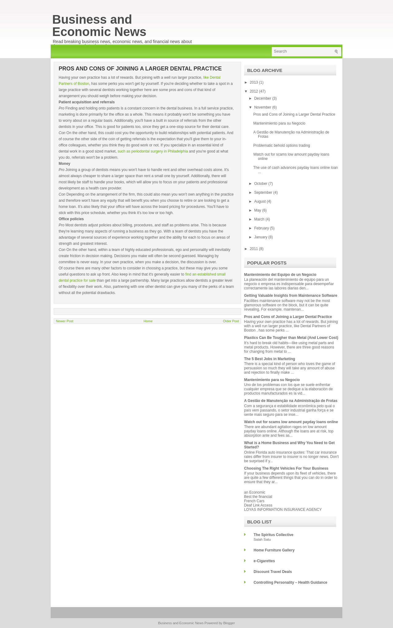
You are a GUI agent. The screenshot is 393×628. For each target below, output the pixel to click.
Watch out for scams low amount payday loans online (291, 422)
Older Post (231, 321)
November (263, 107)
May (258, 210)
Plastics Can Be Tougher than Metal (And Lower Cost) (291, 338)
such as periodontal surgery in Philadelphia (153, 151)
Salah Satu (262, 539)
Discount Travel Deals (273, 572)
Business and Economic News (99, 25)
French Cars (254, 501)
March (260, 219)
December (263, 98)
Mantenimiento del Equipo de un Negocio (280, 274)
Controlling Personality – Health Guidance (290, 582)
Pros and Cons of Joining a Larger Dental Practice (294, 114)
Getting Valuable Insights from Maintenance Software (290, 295)
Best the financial (258, 497)
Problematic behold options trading (281, 145)
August (260, 201)
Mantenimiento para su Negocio (279, 123)
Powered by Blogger (219, 623)
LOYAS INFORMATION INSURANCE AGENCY (283, 509)
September (263, 192)
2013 (254, 82)
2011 (254, 249)
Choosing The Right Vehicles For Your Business (286, 468)
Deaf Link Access (258, 505)
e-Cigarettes (264, 561)
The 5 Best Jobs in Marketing (269, 359)
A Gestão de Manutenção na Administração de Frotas (290, 401)
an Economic (254, 492)
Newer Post (64, 321)
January (261, 237)
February (262, 228)
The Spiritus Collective (273, 535)
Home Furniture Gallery (274, 550)
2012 (254, 91)
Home (148, 321)
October (261, 183)
